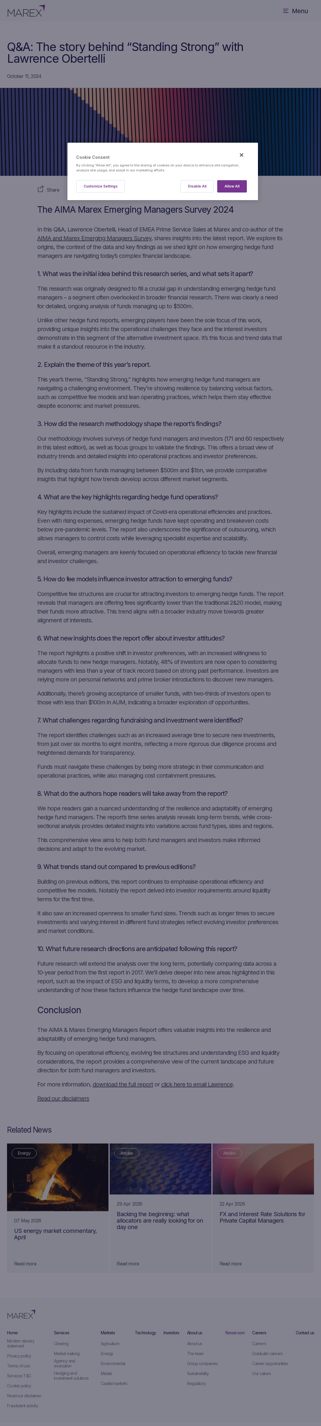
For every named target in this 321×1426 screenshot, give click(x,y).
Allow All (232, 186)
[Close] (242, 155)
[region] (162, 171)
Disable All (197, 186)
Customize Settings (101, 186)
